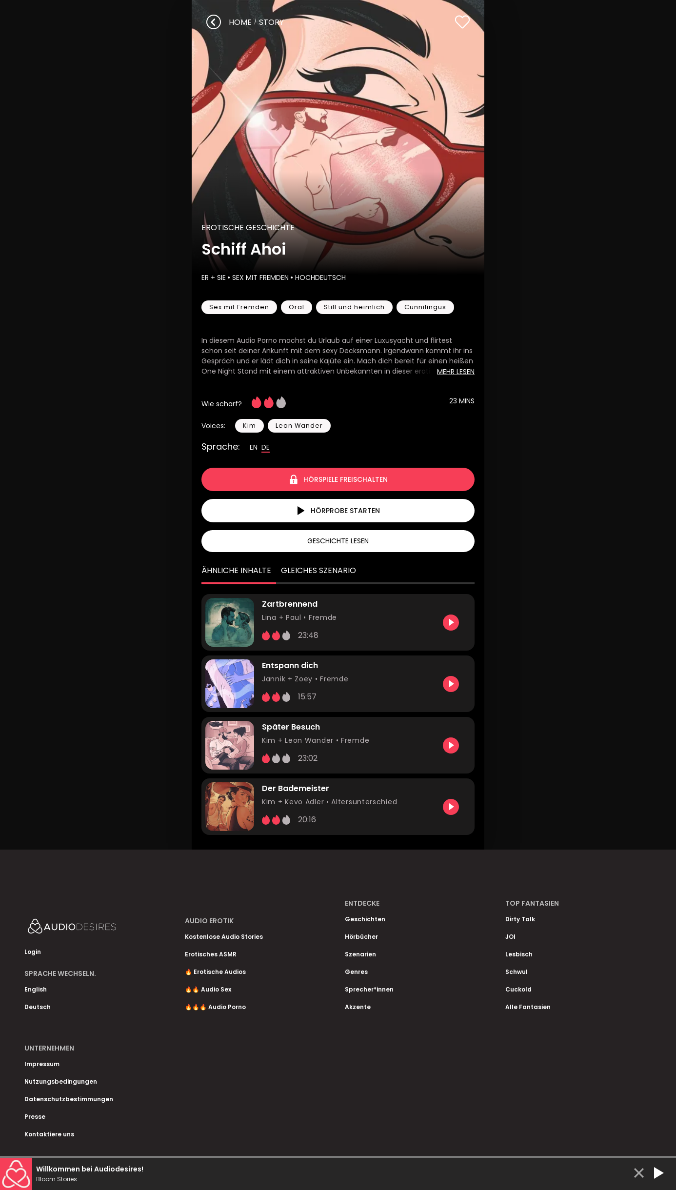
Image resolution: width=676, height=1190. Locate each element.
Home (240, 22)
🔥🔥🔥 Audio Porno (215, 1007)
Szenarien (360, 954)
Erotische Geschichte (248, 227)
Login (32, 952)
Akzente (358, 1007)
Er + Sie (213, 277)
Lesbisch (519, 954)
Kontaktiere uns (49, 1134)
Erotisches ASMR (211, 954)
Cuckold (518, 989)
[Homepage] (97, 928)
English (35, 989)
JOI (510, 936)
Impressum (42, 1064)
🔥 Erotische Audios (215, 972)
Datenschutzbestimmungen (68, 1099)
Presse (34, 1116)
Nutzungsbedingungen (60, 1081)
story (271, 22)
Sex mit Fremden (259, 277)
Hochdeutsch (319, 277)
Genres (356, 972)
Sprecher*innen (369, 989)
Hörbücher (361, 936)
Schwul (516, 972)
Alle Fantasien (528, 1007)
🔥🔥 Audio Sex (208, 989)
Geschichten (365, 919)
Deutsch (37, 1007)
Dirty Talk (520, 919)
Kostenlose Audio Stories (224, 936)
